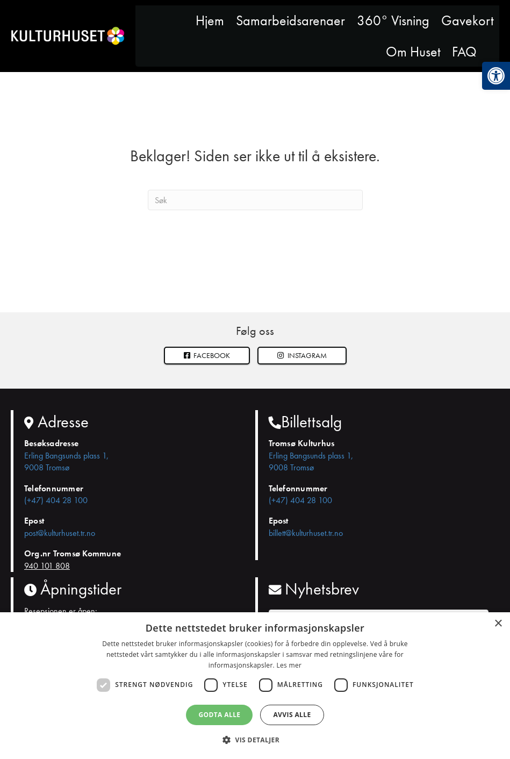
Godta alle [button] (219, 714)
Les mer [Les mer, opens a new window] (288, 665)
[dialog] (255, 685)
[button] (302, 355)
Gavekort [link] (467, 20)
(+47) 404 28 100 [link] (56, 500)
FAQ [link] (464, 51)
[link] (496, 76)
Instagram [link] (302, 355)
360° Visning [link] (393, 20)
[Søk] (255, 200)
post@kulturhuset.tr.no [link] (59, 533)
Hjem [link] (210, 20)
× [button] (498, 624)
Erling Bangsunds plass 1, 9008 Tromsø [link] (66, 461)
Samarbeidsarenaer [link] (290, 20)
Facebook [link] (207, 355)
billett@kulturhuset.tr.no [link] (306, 533)
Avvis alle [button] (292, 714)
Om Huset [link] (413, 51)
